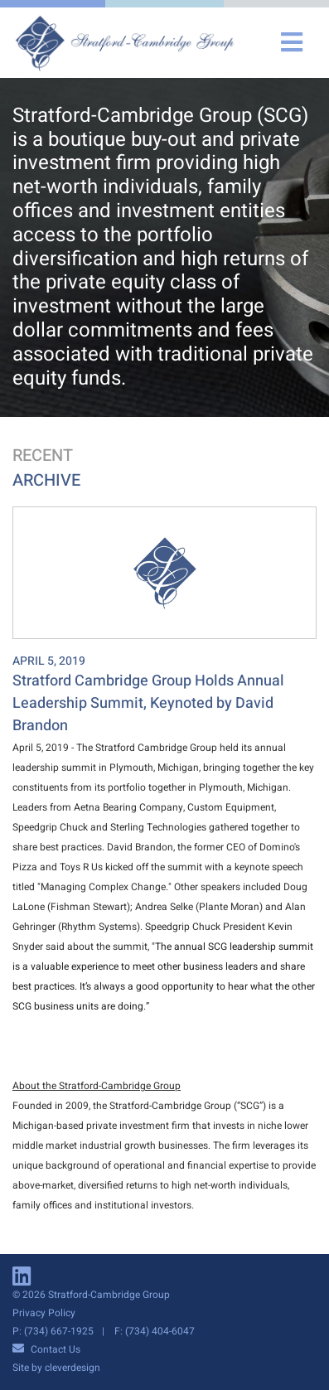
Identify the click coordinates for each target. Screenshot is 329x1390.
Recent (42, 455)
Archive (46, 480)
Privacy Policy (43, 1312)
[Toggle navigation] (292, 42)
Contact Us (46, 1349)
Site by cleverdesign (56, 1367)
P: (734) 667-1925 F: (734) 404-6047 (103, 1331)
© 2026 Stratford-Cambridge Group (91, 1294)
